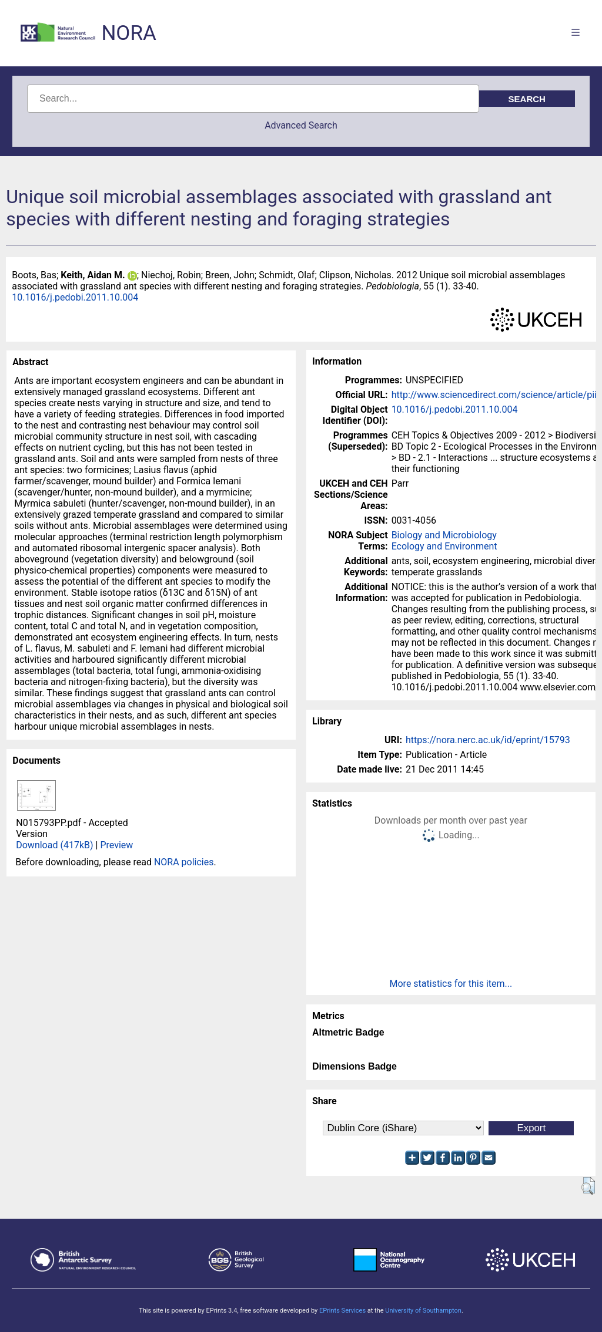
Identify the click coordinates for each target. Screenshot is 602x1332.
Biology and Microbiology (444, 535)
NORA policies (184, 862)
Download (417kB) (54, 845)
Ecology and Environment (444, 546)
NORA (128, 33)
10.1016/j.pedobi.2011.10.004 (75, 297)
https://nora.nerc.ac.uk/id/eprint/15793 (488, 740)
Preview (116, 845)
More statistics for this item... (451, 983)
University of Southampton (423, 1310)
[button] (588, 1186)
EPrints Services (342, 1310)
